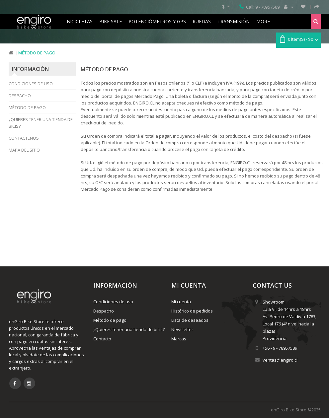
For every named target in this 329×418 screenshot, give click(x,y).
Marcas (178, 339)
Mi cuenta (181, 302)
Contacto (102, 339)
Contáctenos (24, 138)
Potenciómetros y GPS (157, 21)
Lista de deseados (189, 320)
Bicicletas (80, 21)
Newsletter (182, 329)
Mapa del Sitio (24, 150)
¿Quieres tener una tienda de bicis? (41, 122)
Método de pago (36, 53)
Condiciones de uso (31, 84)
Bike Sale (110, 21)
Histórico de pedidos (192, 311)
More (263, 21)
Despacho (20, 96)
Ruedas (202, 21)
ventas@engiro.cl (280, 360)
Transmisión (233, 21)
